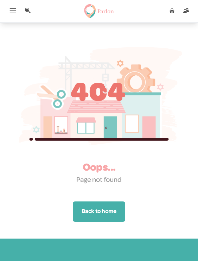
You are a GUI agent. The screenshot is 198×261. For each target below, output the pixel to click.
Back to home (99, 211)
